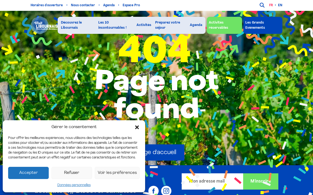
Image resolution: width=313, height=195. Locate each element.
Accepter (28, 173)
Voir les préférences (117, 173)
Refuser (71, 173)
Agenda (109, 5)
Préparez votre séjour (167, 25)
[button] (137, 127)
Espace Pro (132, 5)
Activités (143, 25)
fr (271, 5)
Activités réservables (218, 25)
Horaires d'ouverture (47, 5)
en (280, 5)
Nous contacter (83, 5)
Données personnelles (74, 185)
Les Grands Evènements (255, 25)
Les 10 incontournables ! (112, 25)
